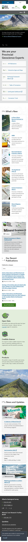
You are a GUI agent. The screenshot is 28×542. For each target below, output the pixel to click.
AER (8, 2)
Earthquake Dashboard (14, 91)
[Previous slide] (3, 44)
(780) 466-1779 (7, 517)
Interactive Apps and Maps (15, 70)
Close (4, 538)
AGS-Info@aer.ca (8, 505)
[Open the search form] (24, 7)
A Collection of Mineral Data (11, 421)
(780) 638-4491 (7, 502)
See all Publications (9, 305)
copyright (4, 327)
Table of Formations (15, 85)
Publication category (7, 265)
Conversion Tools (13, 98)
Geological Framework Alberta (13, 77)
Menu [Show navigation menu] (21, 12)
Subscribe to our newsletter (9, 524)
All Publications (12, 63)
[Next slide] (6, 44)
